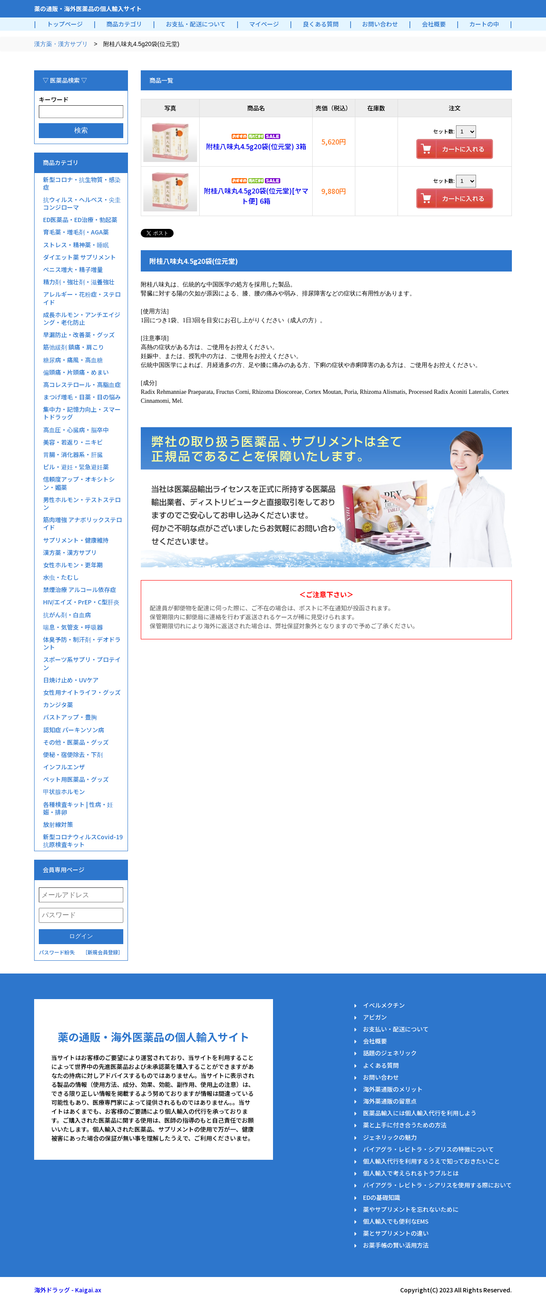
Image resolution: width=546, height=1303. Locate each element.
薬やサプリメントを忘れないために (411, 1209)
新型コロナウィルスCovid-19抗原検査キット (83, 840)
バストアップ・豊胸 (70, 717)
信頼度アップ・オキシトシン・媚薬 (79, 483)
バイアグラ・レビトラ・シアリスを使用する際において (437, 1185)
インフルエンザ (64, 767)
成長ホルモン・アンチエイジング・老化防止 (81, 318)
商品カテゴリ (124, 24)
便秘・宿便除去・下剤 (73, 754)
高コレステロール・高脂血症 (82, 384)
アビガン (375, 1017)
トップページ (65, 24)
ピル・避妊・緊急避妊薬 (76, 466)
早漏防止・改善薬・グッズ (79, 334)
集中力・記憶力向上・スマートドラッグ (82, 413)
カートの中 (484, 24)
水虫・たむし (61, 577)
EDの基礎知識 (381, 1197)
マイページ (264, 24)
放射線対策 (58, 824)
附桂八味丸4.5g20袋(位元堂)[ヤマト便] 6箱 (256, 195)
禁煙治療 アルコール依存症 (79, 589)
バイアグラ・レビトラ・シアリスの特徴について (428, 1149)
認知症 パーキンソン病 (73, 729)
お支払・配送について (196, 24)
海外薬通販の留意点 (390, 1101)
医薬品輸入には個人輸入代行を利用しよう (419, 1113)
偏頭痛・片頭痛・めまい (76, 372)
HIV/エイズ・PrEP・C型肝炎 (81, 602)
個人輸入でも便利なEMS (396, 1221)
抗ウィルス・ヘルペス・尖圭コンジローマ (82, 203)
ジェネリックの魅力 (390, 1137)
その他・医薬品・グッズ (76, 742)
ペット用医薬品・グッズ (76, 779)
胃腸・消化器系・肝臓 (73, 454)
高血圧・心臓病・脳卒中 (76, 429)
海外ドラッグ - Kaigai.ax (67, 1290)
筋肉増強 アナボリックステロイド (82, 523)
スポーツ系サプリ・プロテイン (82, 663)
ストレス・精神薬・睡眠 (76, 244)
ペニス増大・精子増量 (73, 269)
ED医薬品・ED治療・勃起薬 (80, 219)
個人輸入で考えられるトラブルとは (411, 1173)
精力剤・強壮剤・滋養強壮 (79, 281)
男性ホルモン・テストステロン (82, 503)
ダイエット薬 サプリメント (79, 257)
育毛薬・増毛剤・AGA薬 (76, 232)
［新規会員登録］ (102, 952)
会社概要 (434, 24)
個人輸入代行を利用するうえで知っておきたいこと (431, 1161)
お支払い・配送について (396, 1029)
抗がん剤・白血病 (67, 614)
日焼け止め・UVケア (71, 680)
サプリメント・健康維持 (76, 540)
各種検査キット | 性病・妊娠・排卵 (78, 808)
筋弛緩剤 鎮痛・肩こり (73, 347)
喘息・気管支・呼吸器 (73, 627)
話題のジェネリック (390, 1053)
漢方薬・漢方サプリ (61, 43)
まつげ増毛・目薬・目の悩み (82, 397)
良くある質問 (321, 24)
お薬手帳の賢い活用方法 (396, 1245)
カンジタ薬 (58, 704)
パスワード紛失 (57, 952)
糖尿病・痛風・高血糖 (73, 359)
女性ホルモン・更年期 (73, 564)
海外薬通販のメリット (393, 1089)
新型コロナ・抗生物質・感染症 (82, 183)
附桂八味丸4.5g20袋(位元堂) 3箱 (256, 146)
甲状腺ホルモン (64, 791)
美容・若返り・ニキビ (73, 442)
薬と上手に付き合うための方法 (405, 1125)
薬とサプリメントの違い (396, 1233)
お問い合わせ (380, 24)
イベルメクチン (384, 1005)
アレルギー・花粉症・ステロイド (82, 298)
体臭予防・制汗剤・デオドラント (82, 643)
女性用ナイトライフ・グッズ (82, 692)
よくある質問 (381, 1065)
